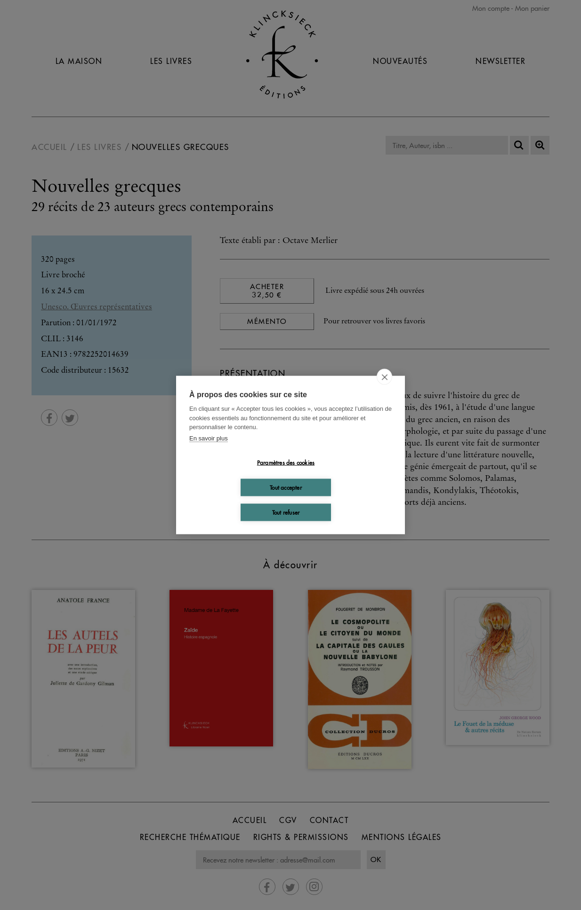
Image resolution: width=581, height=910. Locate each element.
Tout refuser (285, 512)
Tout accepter (286, 487)
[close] (384, 377)
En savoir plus (208, 437)
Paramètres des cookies (286, 462)
